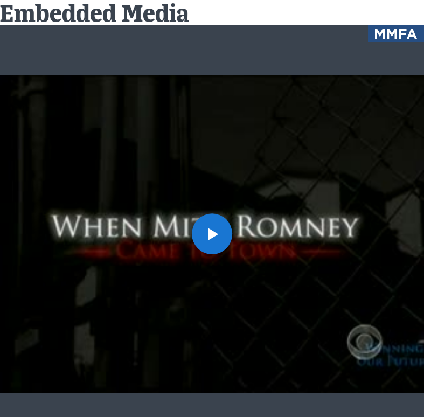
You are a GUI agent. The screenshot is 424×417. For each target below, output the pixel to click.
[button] (212, 234)
